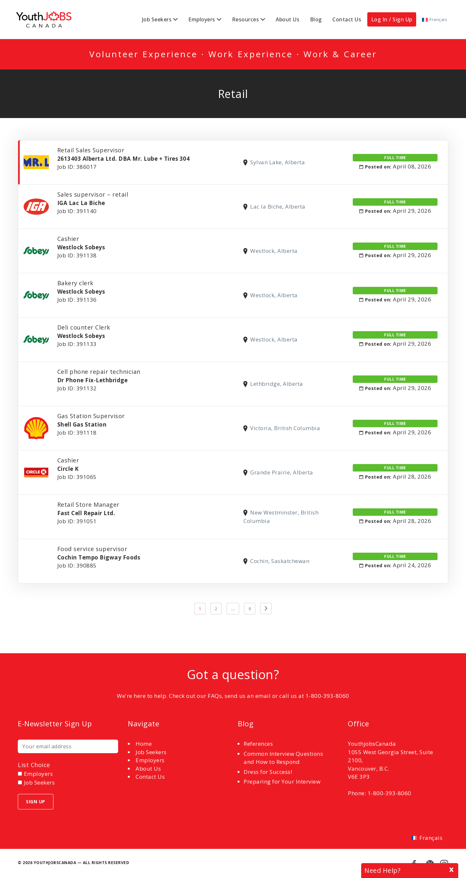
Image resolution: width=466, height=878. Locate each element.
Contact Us (346, 19)
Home (144, 743)
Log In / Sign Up (391, 19)
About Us (287, 19)
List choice (34, 765)
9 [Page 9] (250, 609)
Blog (316, 19)
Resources (245, 19)
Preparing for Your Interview (282, 781)
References (258, 743)
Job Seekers (157, 19)
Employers (201, 19)
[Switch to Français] (434, 19)
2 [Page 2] (216, 609)
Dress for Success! (268, 771)
